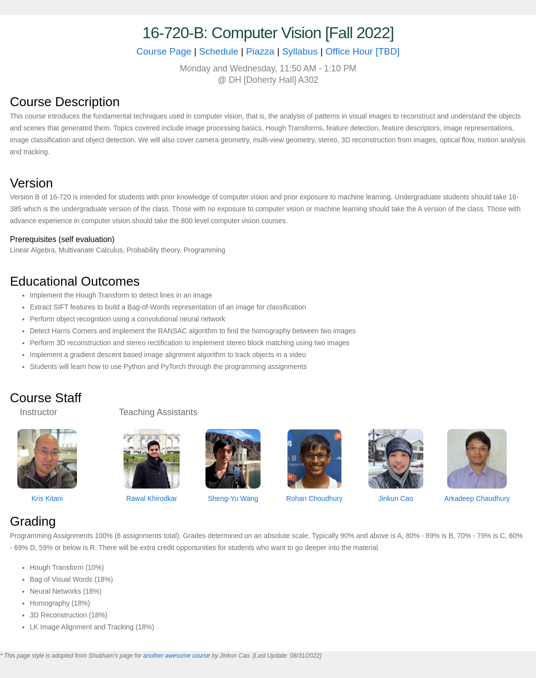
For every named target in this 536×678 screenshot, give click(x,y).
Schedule (218, 51)
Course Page (164, 51)
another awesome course (176, 655)
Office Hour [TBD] (363, 51)
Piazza (261, 51)
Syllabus (300, 51)
